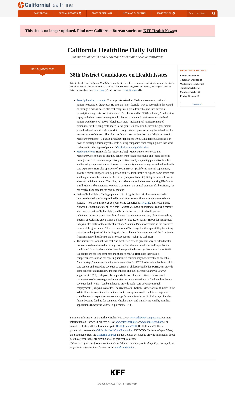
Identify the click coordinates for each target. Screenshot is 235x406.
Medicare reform (86, 151)
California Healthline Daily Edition (117, 50)
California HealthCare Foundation (114, 330)
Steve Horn (99, 90)
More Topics (164, 13)
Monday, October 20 (190, 92)
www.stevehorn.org (126, 321)
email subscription (125, 347)
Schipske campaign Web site (132, 147)
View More (198, 104)
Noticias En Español (135, 13)
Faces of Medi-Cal (102, 13)
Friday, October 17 (189, 96)
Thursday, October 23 (191, 80)
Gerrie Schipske (130, 90)
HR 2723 (145, 202)
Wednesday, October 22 (192, 84)
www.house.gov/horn (151, 321)
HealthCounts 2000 (126, 326)
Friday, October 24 (189, 75)
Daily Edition (41, 13)
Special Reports (68, 13)
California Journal (106, 334)
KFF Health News (158, 30)
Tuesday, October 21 (190, 88)
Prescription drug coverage (91, 100)
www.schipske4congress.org (145, 317)
